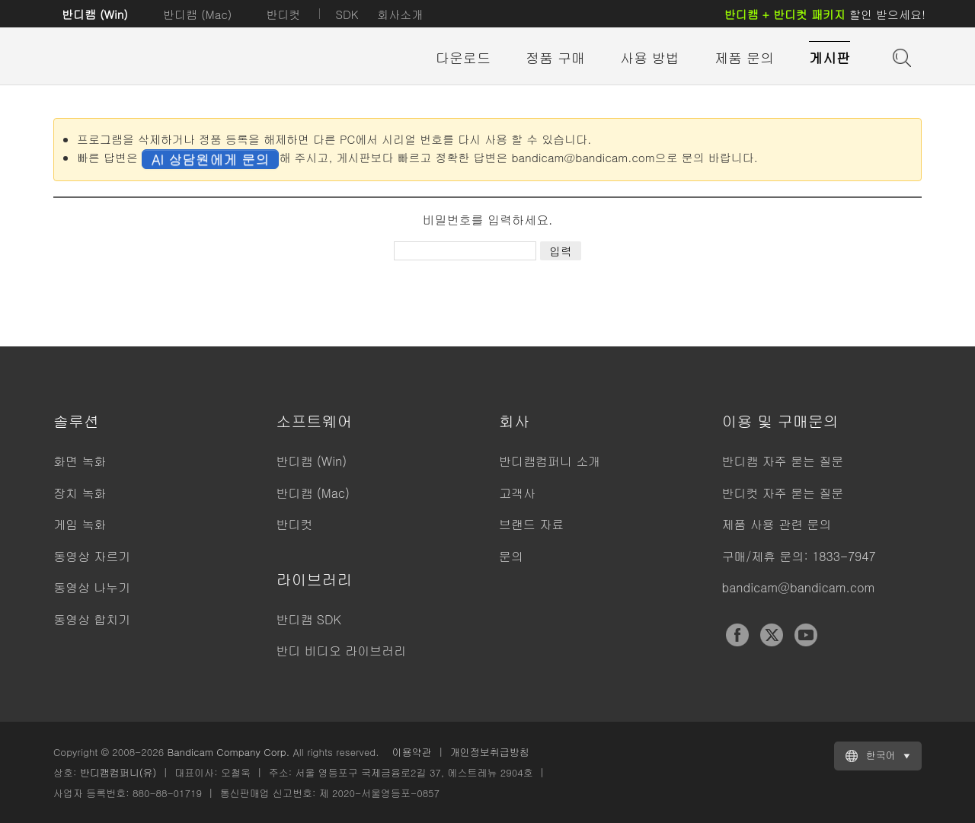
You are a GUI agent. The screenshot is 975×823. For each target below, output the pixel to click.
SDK (346, 14)
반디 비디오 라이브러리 (342, 650)
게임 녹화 (79, 524)
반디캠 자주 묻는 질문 (783, 461)
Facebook (737, 635)
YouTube (805, 635)
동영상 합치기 (91, 619)
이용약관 (412, 752)
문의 (511, 556)
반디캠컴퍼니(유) (118, 772)
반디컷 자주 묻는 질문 (783, 493)
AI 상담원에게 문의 (210, 158)
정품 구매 (555, 57)
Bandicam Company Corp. (228, 752)
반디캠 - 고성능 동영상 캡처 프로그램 (137, 58)
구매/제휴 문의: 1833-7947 (799, 556)
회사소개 (400, 14)
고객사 (517, 493)
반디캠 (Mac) (197, 14)
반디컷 (283, 14)
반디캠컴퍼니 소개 (549, 461)
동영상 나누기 (91, 587)
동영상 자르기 (91, 556)
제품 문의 (744, 57)
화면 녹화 (79, 461)
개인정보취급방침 (489, 752)
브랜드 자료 (531, 524)
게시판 (829, 57)
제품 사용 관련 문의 (777, 524)
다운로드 (463, 57)
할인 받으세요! (824, 14)
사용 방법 (649, 57)
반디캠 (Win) (95, 14)
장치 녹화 (79, 493)
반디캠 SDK (309, 619)
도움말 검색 (900, 56)
